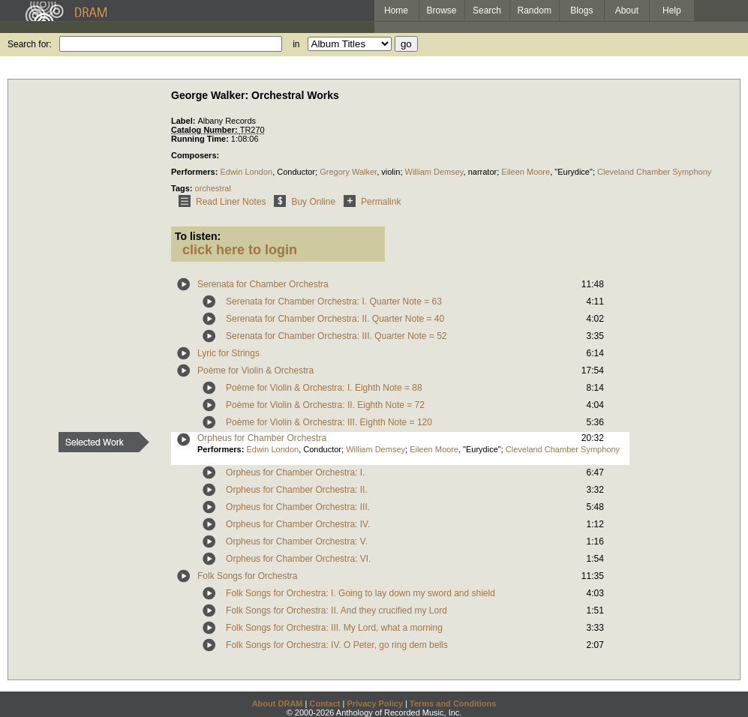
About (626, 10)
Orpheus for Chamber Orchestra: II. (297, 489)
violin (390, 171)
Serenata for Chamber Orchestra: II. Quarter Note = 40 (335, 319)
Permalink (369, 201)
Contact (324, 703)
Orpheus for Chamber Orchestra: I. (295, 472)
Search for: (30, 44)
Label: (184, 120)
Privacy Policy (375, 703)
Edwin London (246, 171)
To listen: (198, 236)
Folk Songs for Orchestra (247, 576)
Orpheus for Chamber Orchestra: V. (297, 541)
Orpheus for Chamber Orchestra (261, 438)
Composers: (195, 155)
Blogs (581, 10)
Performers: (195, 171)
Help (671, 10)
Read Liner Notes (219, 201)
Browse (442, 10)
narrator (482, 171)
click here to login (239, 249)
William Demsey (434, 171)
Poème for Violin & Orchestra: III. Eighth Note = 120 (329, 422)
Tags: (183, 188)
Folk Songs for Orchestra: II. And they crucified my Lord (336, 610)
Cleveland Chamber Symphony (654, 171)
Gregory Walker (348, 171)
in (296, 44)
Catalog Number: (205, 129)
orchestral (213, 188)
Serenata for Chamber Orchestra (263, 284)
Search (487, 10)
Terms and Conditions (453, 703)
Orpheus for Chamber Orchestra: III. (298, 507)
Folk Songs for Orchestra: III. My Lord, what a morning (334, 627)
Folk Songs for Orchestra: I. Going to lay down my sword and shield (360, 593)
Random (534, 10)
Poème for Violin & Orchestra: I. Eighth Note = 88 (324, 387)
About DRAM (277, 703)
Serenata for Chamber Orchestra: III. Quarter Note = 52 (336, 336)
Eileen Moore (525, 171)
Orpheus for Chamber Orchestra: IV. (298, 524)
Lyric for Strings (228, 353)
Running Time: (201, 138)
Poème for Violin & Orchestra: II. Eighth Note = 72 (325, 405)
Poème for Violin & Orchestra (255, 370)
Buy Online (302, 201)
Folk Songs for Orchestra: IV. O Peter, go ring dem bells (337, 645)
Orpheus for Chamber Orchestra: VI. (298, 559)
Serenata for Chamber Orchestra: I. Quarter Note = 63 (334, 301)
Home (396, 10)
